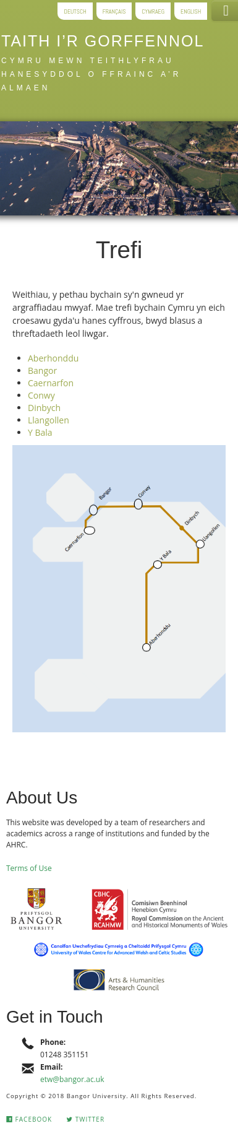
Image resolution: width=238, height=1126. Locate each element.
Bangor (42, 370)
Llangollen (48, 420)
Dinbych (44, 408)
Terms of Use (29, 868)
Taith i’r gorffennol (102, 41)
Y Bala (40, 432)
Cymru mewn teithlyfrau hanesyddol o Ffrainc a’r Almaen (91, 74)
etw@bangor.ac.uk (72, 1079)
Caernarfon (51, 383)
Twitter (85, 1119)
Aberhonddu (53, 358)
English (191, 11)
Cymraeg (153, 11)
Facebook (29, 1119)
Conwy (41, 395)
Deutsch (75, 11)
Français (114, 11)
